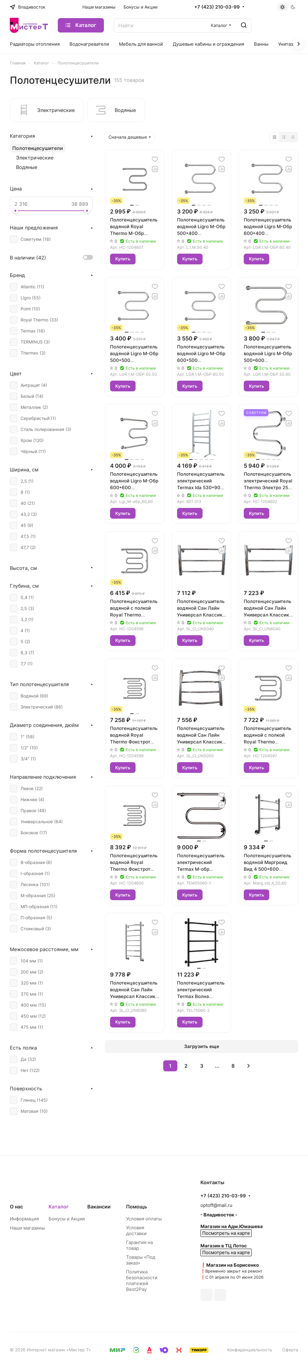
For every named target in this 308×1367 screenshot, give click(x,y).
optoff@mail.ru (216, 1205)
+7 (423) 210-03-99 (217, 7)
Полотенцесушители (37, 148)
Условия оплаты (144, 1219)
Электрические (34, 158)
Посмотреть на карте (226, 1233)
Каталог (59, 1207)
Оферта (290, 1349)
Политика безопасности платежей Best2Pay (141, 1280)
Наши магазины (27, 1228)
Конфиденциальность (249, 1349)
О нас (16, 1207)
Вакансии (99, 1207)
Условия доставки (136, 1230)
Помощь (136, 1207)
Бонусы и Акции (67, 1219)
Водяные (26, 167)
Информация (24, 1219)
